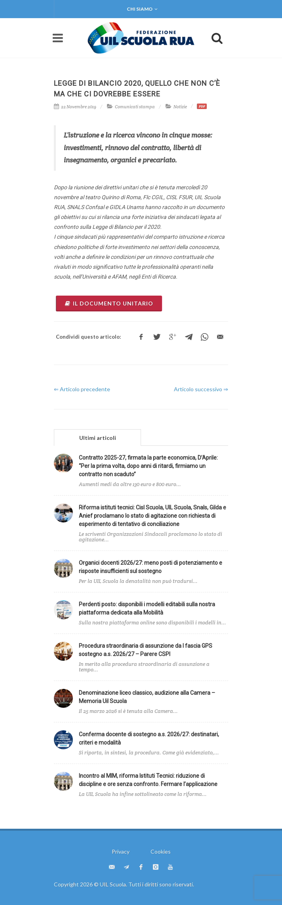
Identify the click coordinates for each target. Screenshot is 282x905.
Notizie (180, 106)
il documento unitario (109, 303)
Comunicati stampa (135, 106)
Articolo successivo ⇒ (201, 389)
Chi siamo (142, 9)
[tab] (97, 437)
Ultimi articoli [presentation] (97, 437)
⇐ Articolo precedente (82, 389)
